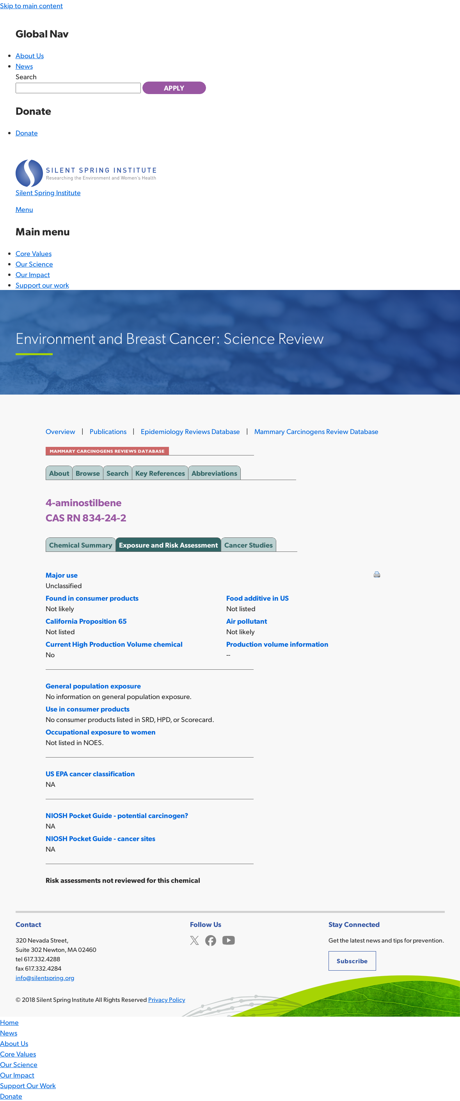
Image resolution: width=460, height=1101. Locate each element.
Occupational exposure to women (101, 731)
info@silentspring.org (45, 977)
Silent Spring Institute (48, 192)
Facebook (210, 940)
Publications (108, 431)
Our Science (34, 263)
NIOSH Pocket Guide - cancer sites (100, 838)
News (24, 65)
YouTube (228, 940)
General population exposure (93, 685)
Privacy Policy (166, 999)
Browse (87, 471)
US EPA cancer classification (90, 773)
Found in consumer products (92, 597)
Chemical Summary (81, 543)
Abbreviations (214, 471)
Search (26, 76)
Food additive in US (257, 597)
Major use (62, 574)
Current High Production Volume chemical (114, 643)
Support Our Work (28, 1085)
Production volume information (277, 643)
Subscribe (352, 961)
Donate (27, 132)
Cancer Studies (248, 543)
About (59, 471)
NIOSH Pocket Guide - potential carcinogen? (117, 815)
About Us (30, 55)
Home (9, 1021)
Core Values (34, 253)
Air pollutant (246, 620)
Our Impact (33, 274)
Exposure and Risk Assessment (168, 543)
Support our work (42, 284)
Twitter (194, 940)
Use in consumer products (88, 708)
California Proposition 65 (86, 620)
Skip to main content (31, 5)
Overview (60, 431)
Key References (160, 471)
